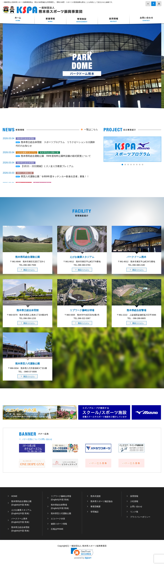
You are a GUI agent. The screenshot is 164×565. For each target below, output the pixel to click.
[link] (82, 553)
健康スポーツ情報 (59, 524)
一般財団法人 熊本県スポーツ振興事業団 (44, 10)
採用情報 (114, 19)
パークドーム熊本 (19, 518)
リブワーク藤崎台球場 (61, 496)
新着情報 (50, 19)
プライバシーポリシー (140, 517)
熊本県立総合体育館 (20, 527)
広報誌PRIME (57, 529)
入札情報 (134, 501)
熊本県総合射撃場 (59, 505)
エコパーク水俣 (58, 518)
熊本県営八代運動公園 (61, 513)
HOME (14, 496)
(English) (15, 505)
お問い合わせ (145, 19)
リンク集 (134, 512)
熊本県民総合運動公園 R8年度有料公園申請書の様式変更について (56, 156)
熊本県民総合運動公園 (21, 501)
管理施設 (95, 512)
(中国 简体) (24, 505)
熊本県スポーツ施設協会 (102, 501)
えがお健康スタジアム (21, 510)
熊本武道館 (96, 496)
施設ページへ (29, 270)
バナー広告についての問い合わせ (37, 439)
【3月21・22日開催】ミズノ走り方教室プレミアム (47, 166)
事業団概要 (96, 506)
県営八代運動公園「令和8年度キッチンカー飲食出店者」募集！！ (55, 176)
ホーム (18, 19)
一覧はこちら (91, 129)
